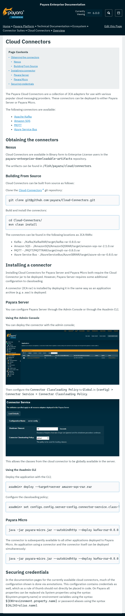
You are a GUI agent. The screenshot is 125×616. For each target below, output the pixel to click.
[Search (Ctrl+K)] (108, 12)
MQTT (18, 125)
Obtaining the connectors (25, 57)
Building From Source (26, 66)
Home (6, 26)
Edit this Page (113, 26)
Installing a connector (23, 70)
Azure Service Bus (25, 129)
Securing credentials (22, 83)
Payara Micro (21, 79)
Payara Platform (23, 26)
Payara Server (21, 75)
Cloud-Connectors (30, 190)
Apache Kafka (23, 116)
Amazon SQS (22, 121)
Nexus (17, 61)
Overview (59, 30)
